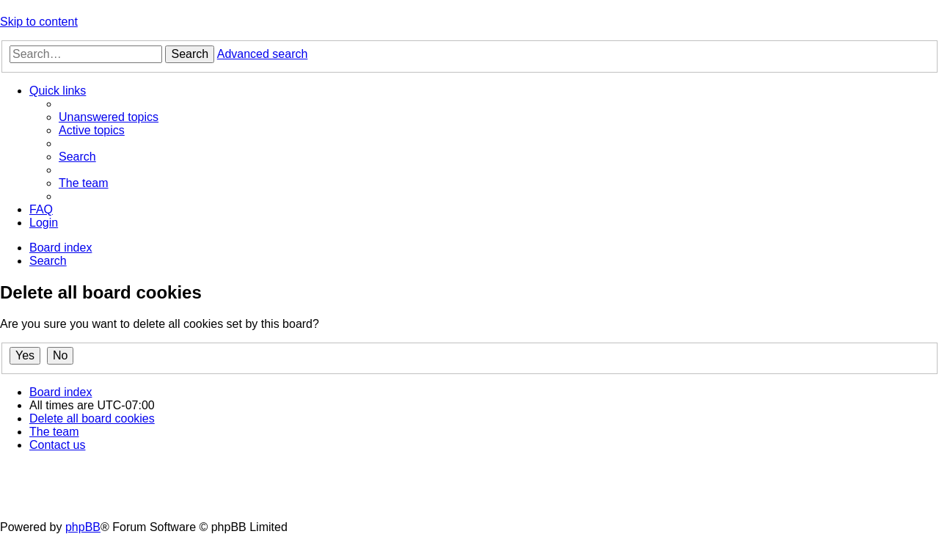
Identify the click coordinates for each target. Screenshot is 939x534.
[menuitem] (108, 117)
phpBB (83, 527)
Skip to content (39, 21)
